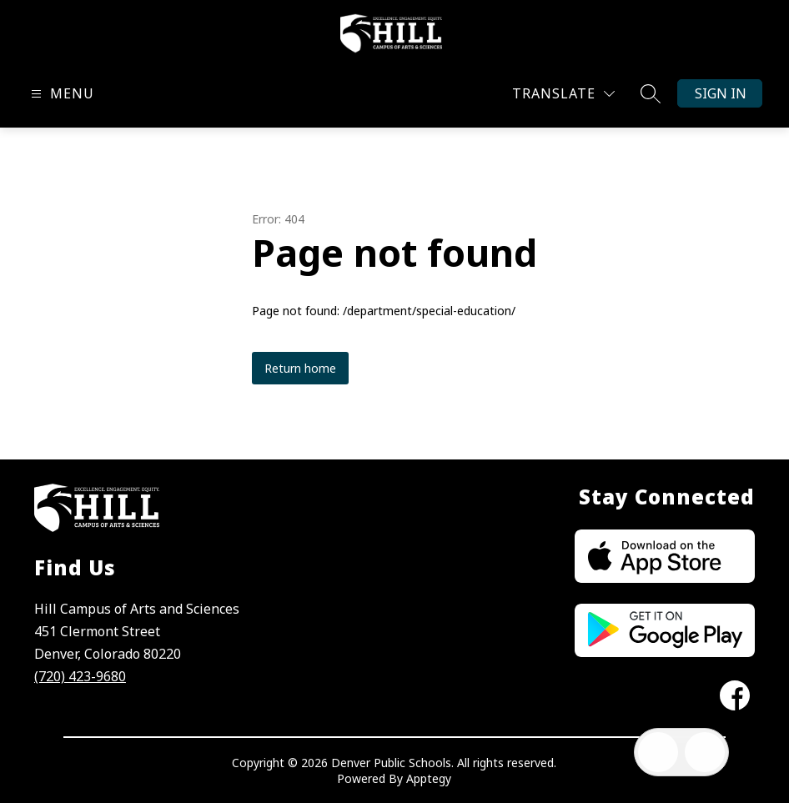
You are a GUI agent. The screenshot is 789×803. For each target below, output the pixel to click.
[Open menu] (60, 93)
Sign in (720, 93)
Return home (300, 368)
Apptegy (428, 778)
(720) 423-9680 (80, 676)
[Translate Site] (563, 93)
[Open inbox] (658, 752)
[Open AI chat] (705, 752)
